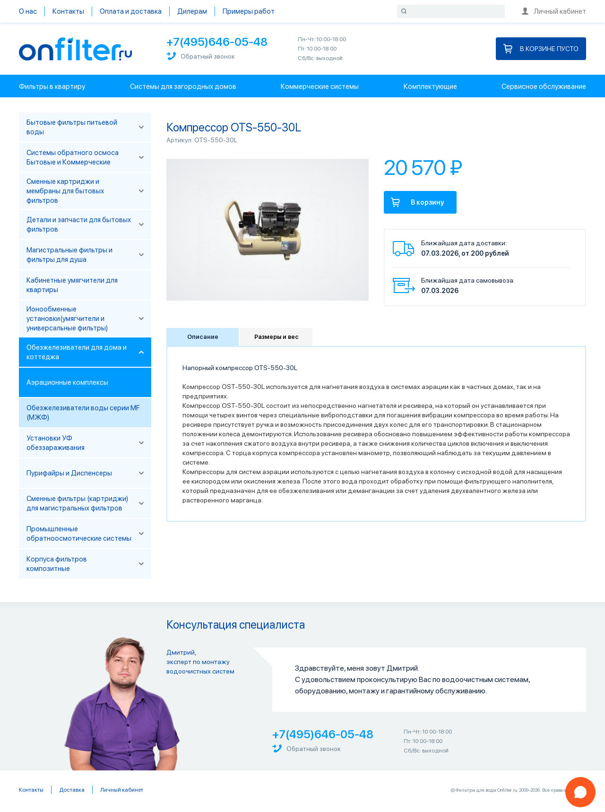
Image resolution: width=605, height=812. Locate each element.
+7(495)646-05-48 (217, 42)
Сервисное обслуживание (543, 86)
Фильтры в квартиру (52, 86)
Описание (202, 336)
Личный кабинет (554, 11)
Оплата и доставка (131, 11)
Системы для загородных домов (183, 86)
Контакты (68, 11)
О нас (28, 11)
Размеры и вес (276, 336)
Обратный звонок (200, 56)
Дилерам (192, 11)
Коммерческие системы (320, 86)
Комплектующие (430, 86)
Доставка (72, 789)
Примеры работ (249, 11)
